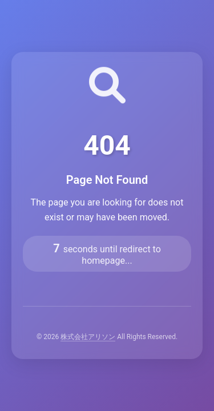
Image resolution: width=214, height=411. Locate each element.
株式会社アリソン (87, 337)
